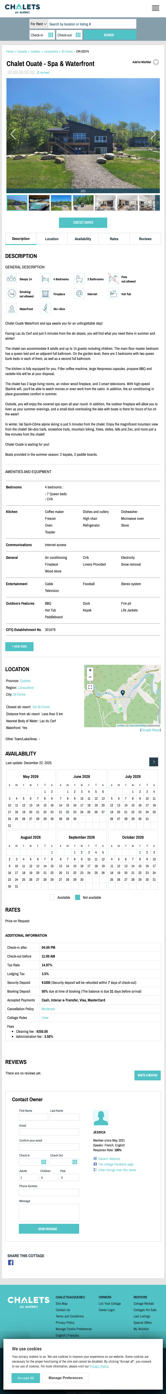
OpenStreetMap (137, 725)
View (45, 1017)
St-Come (19, 694)
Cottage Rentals (144, 1303)
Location (52, 238)
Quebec (25, 680)
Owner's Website (109, 1158)
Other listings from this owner (117, 1169)
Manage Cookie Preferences (74, 1328)
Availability (83, 238)
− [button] (90, 677)
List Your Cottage (110, 1303)
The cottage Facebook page (116, 1164)
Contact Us (63, 1309)
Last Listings (142, 1316)
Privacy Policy (65, 1322)
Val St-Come (41, 706)
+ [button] (90, 670)
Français (73, 1335)
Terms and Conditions (70, 1316)
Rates (114, 238)
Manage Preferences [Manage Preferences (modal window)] (66, 1378)
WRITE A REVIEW (147, 1075)
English (60, 1335)
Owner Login (107, 1309)
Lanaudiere (26, 687)
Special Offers (143, 1322)
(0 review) (43, 72)
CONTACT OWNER (83, 223)
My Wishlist (141, 1328)
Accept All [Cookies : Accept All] (26, 1378)
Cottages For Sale (145, 1309)
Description (21, 238)
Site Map (61, 1303)
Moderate (48, 1008)
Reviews (145, 238)
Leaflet (120, 725)
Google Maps (150, 729)
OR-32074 (82, 51)
